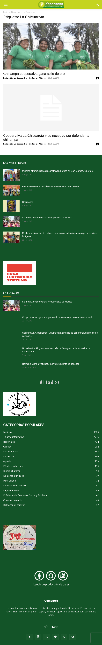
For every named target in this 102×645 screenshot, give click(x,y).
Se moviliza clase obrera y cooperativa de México (47, 217)
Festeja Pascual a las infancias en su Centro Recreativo (50, 186)
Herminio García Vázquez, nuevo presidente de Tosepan (51, 364)
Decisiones (27, 202)
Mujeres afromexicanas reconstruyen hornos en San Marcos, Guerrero (58, 171)
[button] (97, 4)
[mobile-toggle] (5, 4)
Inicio (5, 12)
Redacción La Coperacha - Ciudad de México (24, 78)
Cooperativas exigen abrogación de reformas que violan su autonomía (57, 317)
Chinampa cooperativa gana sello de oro (34, 74)
